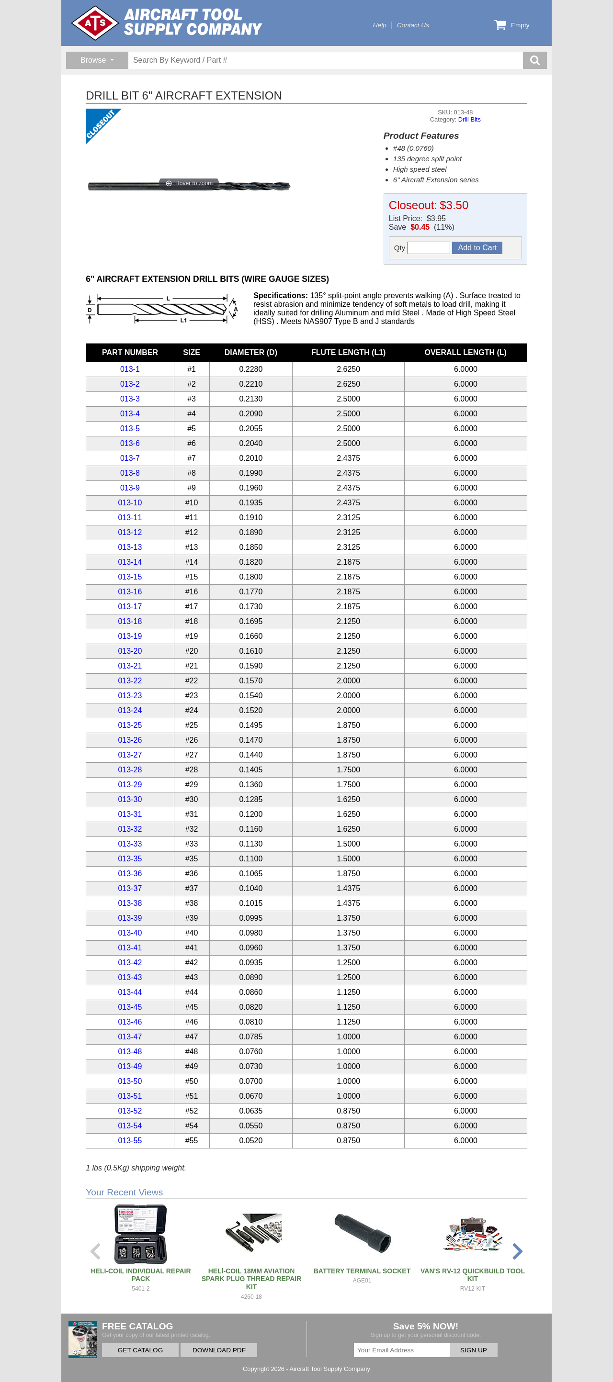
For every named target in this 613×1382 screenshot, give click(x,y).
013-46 (130, 1022)
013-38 (130, 903)
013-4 (130, 414)
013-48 (130, 1052)
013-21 (130, 666)
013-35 (130, 859)
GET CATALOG (140, 1350)
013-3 (130, 399)
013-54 (130, 1126)
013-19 (130, 636)
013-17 (130, 606)
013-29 (130, 784)
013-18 (130, 621)
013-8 (130, 473)
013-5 (130, 428)
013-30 (130, 799)
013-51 (130, 1096)
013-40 (130, 933)
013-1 (130, 369)
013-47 (130, 1037)
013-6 (130, 443)
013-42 (130, 962)
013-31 (130, 814)
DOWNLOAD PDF (219, 1350)
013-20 (130, 651)
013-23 (130, 695)
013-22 (130, 681)
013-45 (130, 1007)
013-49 (130, 1066)
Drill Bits (469, 119)
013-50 (130, 1081)
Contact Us (413, 25)
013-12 (130, 532)
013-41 (130, 948)
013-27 (130, 755)
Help (379, 25)
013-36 (130, 873)
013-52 (130, 1111)
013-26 (130, 740)
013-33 (130, 844)
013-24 (130, 710)
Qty (422, 248)
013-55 (130, 1141)
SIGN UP (473, 1350)
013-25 (130, 725)
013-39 (130, 918)
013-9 (130, 488)
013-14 (130, 562)
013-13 (130, 547)
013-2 (130, 384)
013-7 (130, 458)
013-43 (130, 977)
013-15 (130, 577)
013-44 (130, 992)
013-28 (130, 770)
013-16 (130, 592)
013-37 (130, 888)
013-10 (130, 503)
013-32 (130, 829)
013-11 (130, 517)
